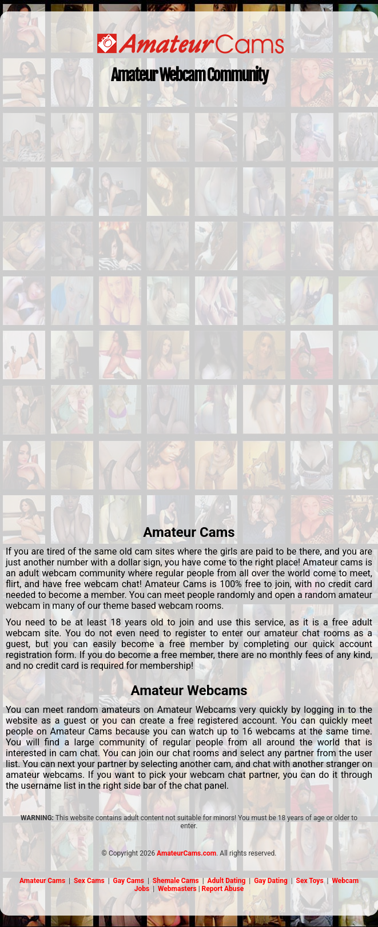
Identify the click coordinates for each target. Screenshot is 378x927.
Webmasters (177, 889)
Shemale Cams (176, 881)
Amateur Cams (42, 881)
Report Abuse (223, 889)
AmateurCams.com (186, 853)
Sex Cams (89, 881)
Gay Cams (128, 881)
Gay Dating (271, 881)
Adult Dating (227, 881)
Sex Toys (310, 881)
